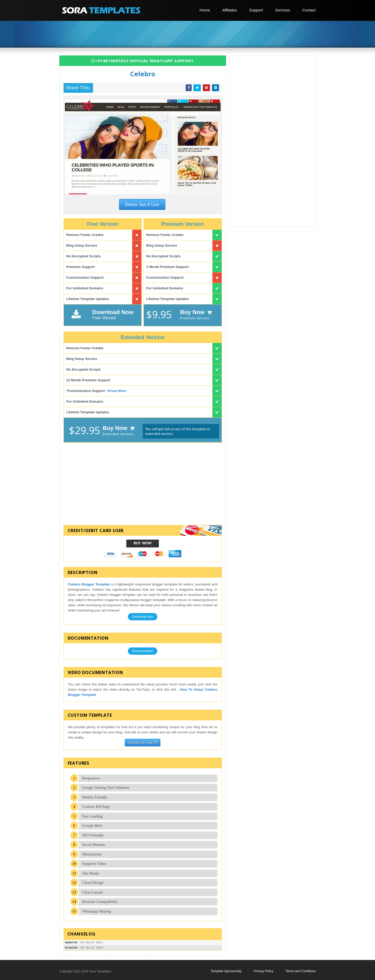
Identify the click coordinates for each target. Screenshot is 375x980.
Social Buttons (93, 844)
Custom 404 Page (96, 806)
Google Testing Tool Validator (105, 787)
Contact (309, 10)
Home (204, 10)
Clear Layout (92, 892)
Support (256, 10)
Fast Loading (92, 816)
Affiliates (229, 10)
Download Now (142, 617)
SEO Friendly (93, 835)
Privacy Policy (263, 971)
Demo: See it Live (142, 204)
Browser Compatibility (100, 902)
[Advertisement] (189, 34)
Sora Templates (100, 971)
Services (282, 10)
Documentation (142, 651)
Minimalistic (92, 854)
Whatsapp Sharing (96, 911)
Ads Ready (90, 873)
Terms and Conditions (300, 971)
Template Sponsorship (226, 971)
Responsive (91, 778)
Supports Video (94, 864)
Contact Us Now (142, 743)
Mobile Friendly (95, 797)
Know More (117, 391)
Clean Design (92, 883)
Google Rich (92, 825)
